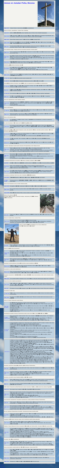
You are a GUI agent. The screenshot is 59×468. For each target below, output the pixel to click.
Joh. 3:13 (6, 288)
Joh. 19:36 (7, 177)
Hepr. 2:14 (7, 114)
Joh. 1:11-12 (7, 422)
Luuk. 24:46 (7, 138)
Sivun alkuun (2, 467)
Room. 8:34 (7, 272)
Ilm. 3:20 (6, 245)
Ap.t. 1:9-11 (7, 452)
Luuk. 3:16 (7, 126)
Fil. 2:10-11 (7, 68)
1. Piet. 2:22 (7, 78)
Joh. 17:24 (7, 284)
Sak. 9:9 (6, 402)
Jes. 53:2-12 (7, 351)
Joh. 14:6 (6, 214)
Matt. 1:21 (7, 96)
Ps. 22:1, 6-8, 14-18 (7, 330)
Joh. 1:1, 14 (7, 221)
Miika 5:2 (6, 380)
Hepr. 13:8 (7, 28)
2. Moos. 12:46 (6, 181)
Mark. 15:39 (7, 42)
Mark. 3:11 (7, 52)
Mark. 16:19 (7, 189)
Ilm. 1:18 (6, 120)
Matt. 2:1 (6, 383)
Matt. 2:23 (7, 46)
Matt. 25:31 (7, 458)
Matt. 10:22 (7, 278)
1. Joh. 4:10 (7, 86)
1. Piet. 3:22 (7, 293)
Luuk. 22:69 (7, 192)
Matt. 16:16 (7, 39)
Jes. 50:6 (6, 162)
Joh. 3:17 (6, 90)
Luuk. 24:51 (7, 186)
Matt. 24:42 (7, 461)
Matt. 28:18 (7, 297)
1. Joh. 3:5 (7, 80)
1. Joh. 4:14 (7, 93)
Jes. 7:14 (6, 368)
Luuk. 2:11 (7, 32)
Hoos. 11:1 (7, 389)
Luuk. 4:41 (7, 62)
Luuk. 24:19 (7, 36)
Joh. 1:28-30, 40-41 (7, 307)
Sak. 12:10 (7, 171)
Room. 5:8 (7, 142)
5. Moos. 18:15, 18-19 (7, 318)
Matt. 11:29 (7, 74)
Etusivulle (2, 465)
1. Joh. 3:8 (7, 110)
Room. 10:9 (7, 266)
